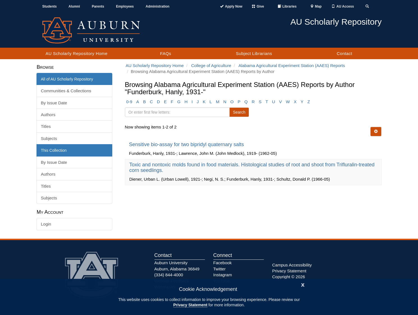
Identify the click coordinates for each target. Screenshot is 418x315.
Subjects (49, 138)
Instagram (222, 274)
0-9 (129, 101)
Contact (344, 53)
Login (46, 224)
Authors (48, 114)
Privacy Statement (190, 305)
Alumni (74, 6)
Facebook (222, 262)
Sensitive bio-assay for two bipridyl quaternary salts (187, 144)
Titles (46, 126)
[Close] (303, 284)
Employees (125, 6)
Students (49, 6)
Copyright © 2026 (288, 276)
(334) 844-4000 (168, 274)
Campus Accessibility (292, 265)
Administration (158, 6)
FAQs (165, 53)
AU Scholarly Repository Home (76, 53)
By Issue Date (54, 102)
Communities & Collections (66, 90)
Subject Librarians (254, 53)
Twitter (219, 268)
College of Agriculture (211, 65)
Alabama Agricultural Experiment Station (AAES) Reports (291, 65)
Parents (98, 6)
